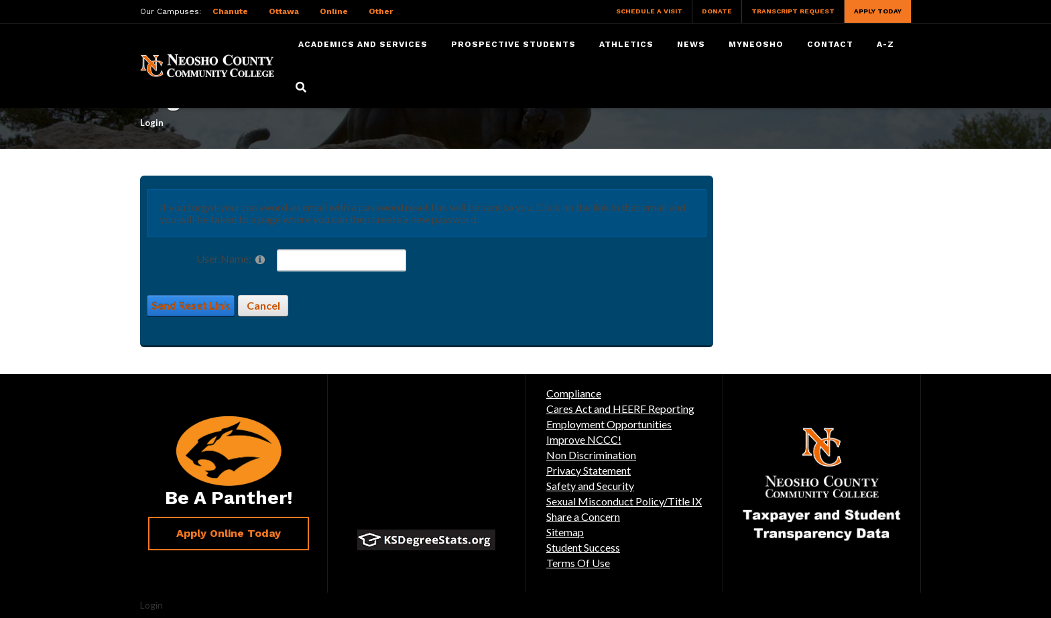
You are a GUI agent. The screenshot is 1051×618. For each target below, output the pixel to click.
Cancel (263, 305)
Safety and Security (590, 485)
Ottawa (284, 11)
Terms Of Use (578, 562)
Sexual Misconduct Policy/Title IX (624, 501)
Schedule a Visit (649, 11)
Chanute (230, 11)
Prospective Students (513, 44)
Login (151, 605)
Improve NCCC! (583, 439)
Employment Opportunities (609, 424)
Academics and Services (363, 44)
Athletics (626, 44)
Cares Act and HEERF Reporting (620, 408)
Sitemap (565, 532)
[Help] (260, 259)
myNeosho (756, 44)
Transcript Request (792, 11)
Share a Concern (583, 516)
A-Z (885, 44)
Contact (830, 44)
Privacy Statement (588, 470)
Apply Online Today (228, 533)
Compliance (573, 393)
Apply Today (878, 11)
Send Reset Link (190, 305)
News (691, 44)
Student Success (583, 547)
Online (334, 11)
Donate (717, 11)
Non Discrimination (591, 454)
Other (381, 11)
